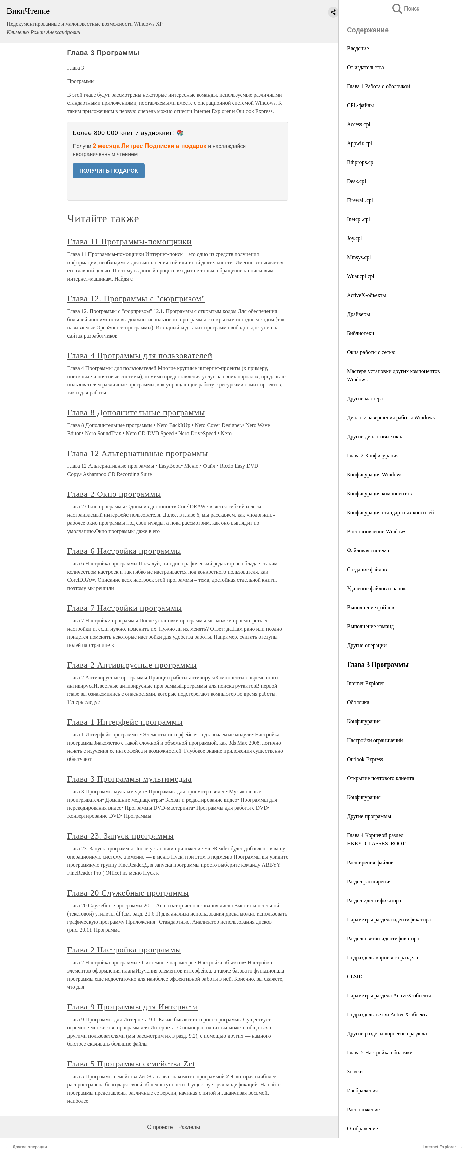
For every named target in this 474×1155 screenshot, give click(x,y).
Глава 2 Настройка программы (124, 949)
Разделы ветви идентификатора (383, 938)
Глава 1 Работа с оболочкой (378, 86)
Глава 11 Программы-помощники (129, 241)
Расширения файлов (370, 862)
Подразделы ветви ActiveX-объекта (388, 1014)
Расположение (363, 1109)
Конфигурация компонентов (379, 493)
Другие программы (369, 816)
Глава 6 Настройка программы (124, 550)
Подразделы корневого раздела (382, 957)
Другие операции (367, 645)
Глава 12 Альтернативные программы (137, 453)
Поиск (405, 9)
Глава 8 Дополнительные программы (136, 412)
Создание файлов (367, 569)
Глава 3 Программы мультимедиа (129, 778)
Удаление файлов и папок (376, 588)
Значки (355, 1071)
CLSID (354, 976)
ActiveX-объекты (366, 295)
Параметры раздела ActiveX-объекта (389, 995)
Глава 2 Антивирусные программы (132, 664)
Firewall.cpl (360, 200)
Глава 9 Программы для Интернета (132, 1006)
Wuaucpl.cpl (360, 276)
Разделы (189, 1127)
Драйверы (358, 314)
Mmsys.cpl (359, 257)
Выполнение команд (370, 626)
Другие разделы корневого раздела (387, 1033)
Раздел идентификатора (374, 900)
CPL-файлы (360, 105)
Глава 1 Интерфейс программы (125, 721)
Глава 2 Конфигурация (373, 455)
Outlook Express (365, 759)
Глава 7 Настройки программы (124, 607)
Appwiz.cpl (359, 143)
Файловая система (368, 550)
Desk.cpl (356, 181)
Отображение (362, 1128)
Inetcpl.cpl (358, 219)
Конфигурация (364, 721)
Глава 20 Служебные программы (128, 892)
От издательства (365, 67)
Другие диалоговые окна (375, 436)
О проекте (160, 1127)
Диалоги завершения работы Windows (391, 417)
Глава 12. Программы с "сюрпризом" (136, 298)
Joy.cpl (354, 238)
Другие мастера (365, 398)
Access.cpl (358, 124)
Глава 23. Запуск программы (120, 835)
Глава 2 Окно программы (114, 493)
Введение (358, 48)
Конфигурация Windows (374, 474)
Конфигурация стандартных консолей (390, 512)
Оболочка (358, 702)
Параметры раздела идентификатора (389, 919)
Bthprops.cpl (361, 162)
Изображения (362, 1090)
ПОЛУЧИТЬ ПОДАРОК (108, 171)
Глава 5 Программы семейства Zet (131, 1063)
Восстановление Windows (376, 531)
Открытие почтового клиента (380, 778)
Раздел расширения (369, 881)
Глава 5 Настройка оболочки (380, 1052)
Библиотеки (360, 333)
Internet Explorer (365, 683)
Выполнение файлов (370, 607)
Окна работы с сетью (371, 352)
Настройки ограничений (375, 740)
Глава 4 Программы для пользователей (139, 355)
